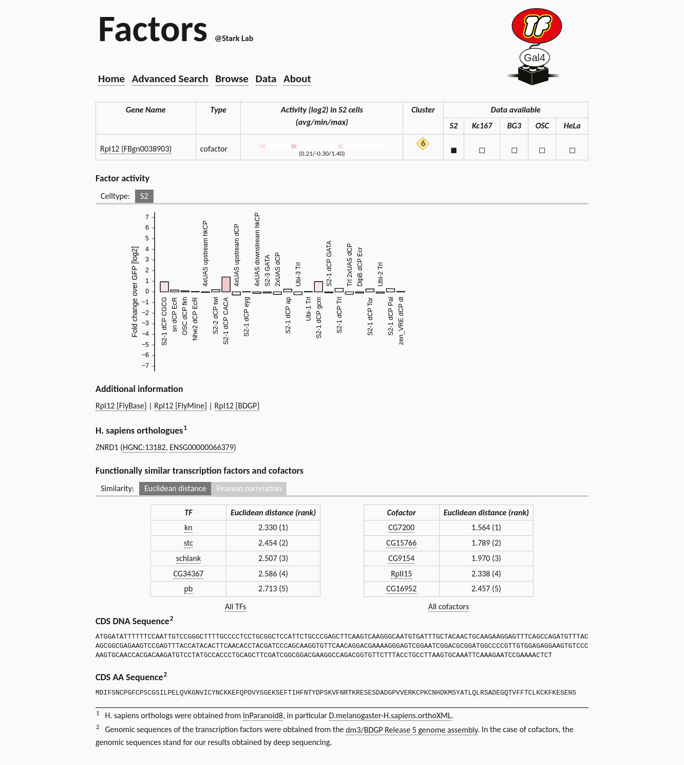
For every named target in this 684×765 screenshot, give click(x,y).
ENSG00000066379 (201, 447)
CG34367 (188, 574)
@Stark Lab (234, 38)
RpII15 (401, 574)
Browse (232, 78)
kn (188, 527)
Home (111, 78)
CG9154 (401, 558)
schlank (188, 558)
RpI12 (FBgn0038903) (136, 149)
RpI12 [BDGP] (237, 406)
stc (188, 543)
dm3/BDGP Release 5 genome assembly (412, 730)
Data (266, 78)
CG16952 (401, 588)
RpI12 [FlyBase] (121, 406)
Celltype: (115, 196)
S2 (144, 196)
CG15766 (401, 543)
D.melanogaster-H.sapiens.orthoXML (390, 715)
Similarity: (117, 488)
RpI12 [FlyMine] (180, 406)
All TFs (235, 606)
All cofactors (448, 606)
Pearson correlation (248, 488)
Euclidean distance (175, 488)
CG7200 (401, 527)
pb (188, 588)
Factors (152, 28)
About (297, 78)
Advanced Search (170, 78)
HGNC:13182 (144, 447)
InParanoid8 (263, 715)
